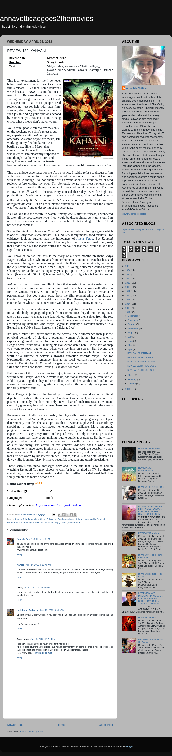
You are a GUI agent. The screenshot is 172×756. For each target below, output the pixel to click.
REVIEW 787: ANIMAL (149, 533)
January (132, 383)
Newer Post (15, 724)
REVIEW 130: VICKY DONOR (141, 361)
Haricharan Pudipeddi (28, 610)
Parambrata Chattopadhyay (20, 522)
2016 (128, 295)
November (133, 320)
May (130, 345)
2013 (128, 308)
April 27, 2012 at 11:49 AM (38, 565)
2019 (128, 283)
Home (61, 724)
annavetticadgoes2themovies (46, 18)
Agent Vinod (85, 238)
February (132, 379)
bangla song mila (43, 653)
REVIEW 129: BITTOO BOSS (141, 366)
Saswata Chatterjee (44, 522)
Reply (19, 554)
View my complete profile (134, 214)
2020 (128, 278)
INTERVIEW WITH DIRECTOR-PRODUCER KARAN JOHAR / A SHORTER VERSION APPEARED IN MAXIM (150, 598)
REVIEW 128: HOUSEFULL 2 (141, 370)
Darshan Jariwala (66, 519)
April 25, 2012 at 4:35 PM (38, 539)
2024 (128, 270)
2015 (128, 299)
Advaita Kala (21, 519)
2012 (128, 312)
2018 (128, 287)
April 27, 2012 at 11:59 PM (37, 587)
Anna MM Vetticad (36, 519)
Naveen (20, 565)
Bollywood (51, 519)
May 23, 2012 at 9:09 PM (52, 610)
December (133, 316)
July (130, 337)
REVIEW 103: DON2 (148, 617)
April (130, 349)
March (131, 375)
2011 (128, 389)
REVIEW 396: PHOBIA (149, 448)
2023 (128, 274)
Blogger (129, 746)
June (130, 341)
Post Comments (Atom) (31, 731)
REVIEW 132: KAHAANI (139, 353)
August (131, 332)
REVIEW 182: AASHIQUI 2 (151, 487)
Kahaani (80, 519)
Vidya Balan (74, 522)
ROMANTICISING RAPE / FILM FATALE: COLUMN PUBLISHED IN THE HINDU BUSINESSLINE (150, 510)
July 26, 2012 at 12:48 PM (42, 639)
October (132, 324)
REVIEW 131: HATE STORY (141, 357)
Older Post (106, 724)
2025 (128, 266)
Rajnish (21, 539)
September (133, 328)
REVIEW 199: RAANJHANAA (145, 469)
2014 (128, 304)
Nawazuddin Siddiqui (95, 519)
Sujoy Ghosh (61, 522)
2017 (128, 291)
